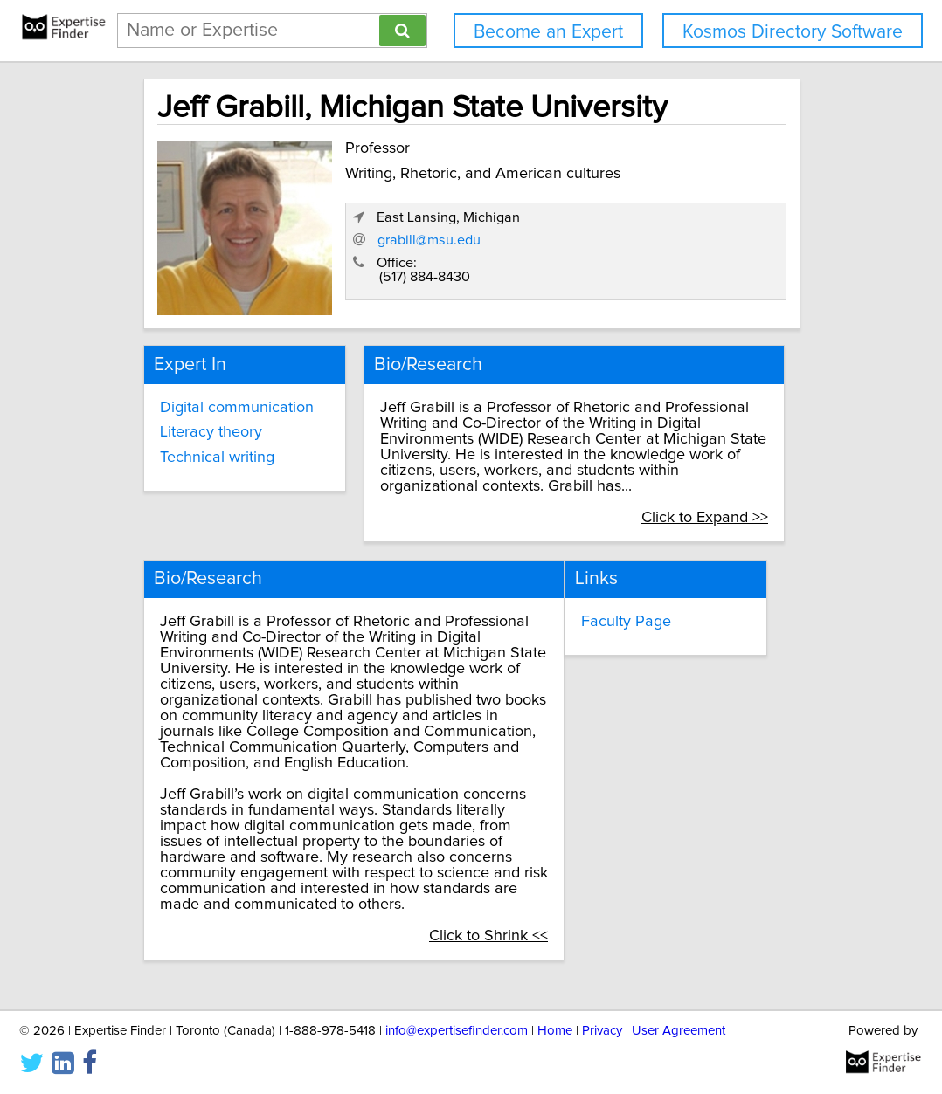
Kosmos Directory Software (792, 32)
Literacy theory (209, 417)
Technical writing (215, 442)
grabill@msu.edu (598, 244)
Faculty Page (651, 601)
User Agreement (678, 1030)
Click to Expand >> (720, 502)
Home (554, 1030)
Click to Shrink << (513, 916)
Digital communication (235, 392)
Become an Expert (548, 32)
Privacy (602, 1030)
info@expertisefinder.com (456, 1030)
